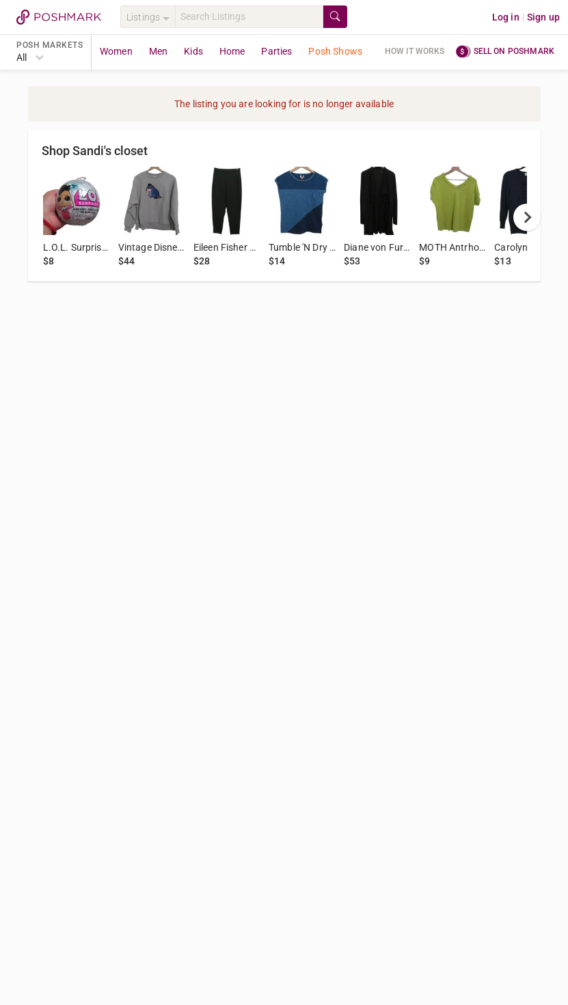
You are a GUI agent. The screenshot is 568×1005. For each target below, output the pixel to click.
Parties (276, 51)
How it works (415, 51)
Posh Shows (335, 51)
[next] (527, 217)
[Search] (249, 16)
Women (116, 51)
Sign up (543, 17)
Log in (505, 17)
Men (158, 51)
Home (232, 51)
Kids (193, 51)
